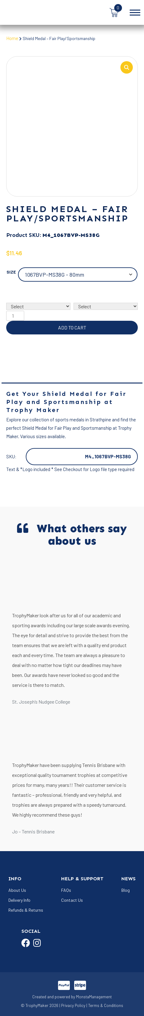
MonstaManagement (94, 997)
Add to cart (72, 328)
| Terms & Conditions (104, 1006)
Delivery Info (19, 900)
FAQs (66, 890)
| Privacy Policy (72, 1006)
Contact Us (72, 900)
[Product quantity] (15, 316)
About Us (17, 890)
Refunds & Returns (25, 910)
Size (11, 272)
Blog (125, 890)
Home (12, 38)
